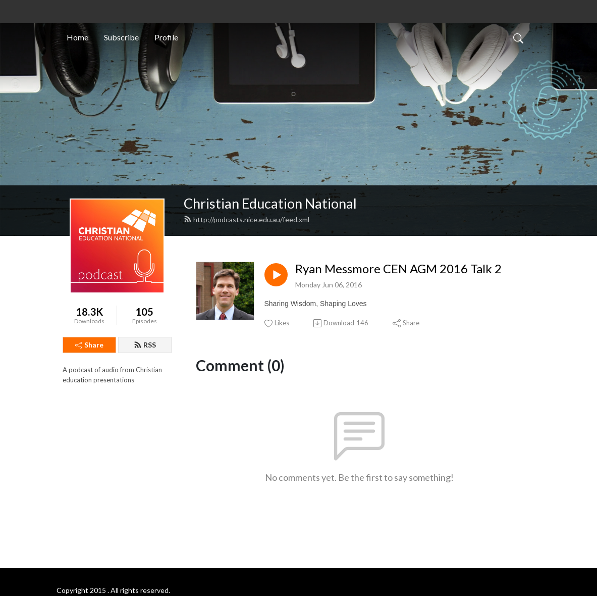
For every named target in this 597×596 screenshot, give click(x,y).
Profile (166, 37)
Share (89, 344)
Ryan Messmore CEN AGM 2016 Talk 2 (398, 269)
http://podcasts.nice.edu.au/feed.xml (246, 219)
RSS (145, 344)
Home (77, 37)
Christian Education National (270, 203)
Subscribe (121, 37)
